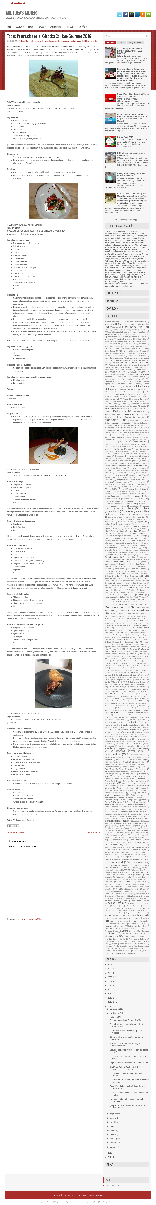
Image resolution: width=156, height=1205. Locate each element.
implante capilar (110, 647)
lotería (137, 680)
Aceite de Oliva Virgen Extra (135, 339)
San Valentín (136, 865)
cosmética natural (120, 496)
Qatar (107, 826)
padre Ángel (134, 767)
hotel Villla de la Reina (113, 639)
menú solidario (134, 713)
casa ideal (124, 447)
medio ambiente (111, 703)
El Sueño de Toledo (132, 543)
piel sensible (141, 783)
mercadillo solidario (131, 715)
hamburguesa (131, 623)
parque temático (122, 771)
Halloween (118, 623)
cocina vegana (110, 468)
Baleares (123, 404)
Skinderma (111, 879)
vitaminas (108, 946)
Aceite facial (109, 341)
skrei (119, 879)
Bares (127, 406)
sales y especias (110, 857)
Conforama (108, 480)
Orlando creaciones (139, 764)
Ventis (117, 931)
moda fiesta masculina (117, 727)
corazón (133, 487)
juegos (133, 663)
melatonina (122, 706)
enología (132, 555)
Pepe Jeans (117, 776)
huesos (146, 639)
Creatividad (128, 499)
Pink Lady (133, 790)
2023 (110, 977)
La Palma (132, 668)
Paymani (124, 774)
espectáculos (110, 564)
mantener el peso (111, 689)
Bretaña (136, 423)
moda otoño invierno (122, 732)
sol (116, 882)
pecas (133, 774)
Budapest (145, 423)
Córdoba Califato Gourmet (28, 41)
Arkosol (122, 389)
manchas (133, 687)
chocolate (129, 458)
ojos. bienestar (116, 764)
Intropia (143, 654)
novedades (112, 754)
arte (140, 392)
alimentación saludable (138, 362)
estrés (121, 566)
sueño (119, 886)
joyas (109, 663)
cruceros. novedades (125, 501)
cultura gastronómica (48, 41)
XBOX (138, 951)
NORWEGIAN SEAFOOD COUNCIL (130, 751)
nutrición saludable (136, 759)
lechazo (108, 675)
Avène (125, 399)
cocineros (122, 468)
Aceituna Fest (129, 344)
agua (130, 353)
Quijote (146, 826)
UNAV (143, 924)
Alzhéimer (108, 370)
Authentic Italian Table (138, 396)
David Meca (127, 519)
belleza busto (139, 412)
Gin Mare (142, 613)
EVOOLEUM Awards (112, 571)
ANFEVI (143, 372)
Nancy (146, 744)
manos (142, 687)
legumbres (125, 675)
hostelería (120, 632)
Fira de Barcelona (139, 585)
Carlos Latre (123, 442)
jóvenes (146, 661)
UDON (133, 924)
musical (138, 744)
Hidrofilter (112, 630)
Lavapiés (143, 672)
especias (143, 562)
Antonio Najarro (133, 379)
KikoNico (108, 665)
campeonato (117, 435)
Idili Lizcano (126, 642)
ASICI (107, 396)
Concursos (141, 477)
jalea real (108, 658)
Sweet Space (126, 889)
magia (133, 684)
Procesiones (120, 809)
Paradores (109, 771)
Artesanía (120, 394)
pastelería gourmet (111, 774)
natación (111, 746)
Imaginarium (128, 644)
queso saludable (125, 826)
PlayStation (109, 797)
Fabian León (144, 573)
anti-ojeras (122, 377)
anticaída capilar (138, 377)
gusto (131, 621)
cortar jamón (122, 491)
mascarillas (120, 694)
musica (119, 744)
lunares (136, 682)
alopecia (143, 365)
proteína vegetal (143, 818)
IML (144, 644)
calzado (119, 430)
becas (107, 412)
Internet (133, 654)
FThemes (49, 1202)
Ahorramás (121, 356)
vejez (134, 928)
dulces (142, 533)
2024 (110, 973)
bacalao (108, 404)
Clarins (121, 463)
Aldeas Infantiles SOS (125, 360)
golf (106, 616)
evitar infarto (119, 569)
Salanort (143, 854)
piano (120, 781)
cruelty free (142, 501)
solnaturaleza (141, 882)
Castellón (134, 447)
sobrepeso (108, 882)
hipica (128, 630)
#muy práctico (132, 330)
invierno (117, 656)
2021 (110, 985)
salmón (122, 857)
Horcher (143, 630)
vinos (107, 941)
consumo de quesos (122, 482)
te (131, 891)
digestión (108, 529)
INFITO (122, 649)
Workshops (129, 951)
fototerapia (119, 595)
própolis (143, 816)
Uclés (123, 924)
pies (140, 786)
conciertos (127, 477)
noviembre (115, 1013)
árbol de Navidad (135, 384)
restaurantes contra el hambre (135, 845)
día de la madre (139, 524)
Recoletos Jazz (134, 830)
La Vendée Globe (131, 670)
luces (115, 682)
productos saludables (131, 814)
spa (112, 884)
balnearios (135, 404)
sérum (130, 875)
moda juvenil (136, 730)
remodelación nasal (119, 840)
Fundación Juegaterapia (136, 599)
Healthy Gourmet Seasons (135, 625)
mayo (112, 1130)
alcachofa (142, 356)
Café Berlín (126, 428)
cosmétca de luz (111, 494)
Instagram (136, 651)
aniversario (121, 374)
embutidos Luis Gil (124, 545)
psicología (136, 821)
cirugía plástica (132, 461)
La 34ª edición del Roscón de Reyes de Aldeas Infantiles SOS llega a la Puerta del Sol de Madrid (132, 117)
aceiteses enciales (112, 344)
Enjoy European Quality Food (115, 555)
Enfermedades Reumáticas (117, 552)
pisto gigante (126, 793)
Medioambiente (128, 703)
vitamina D (141, 944)
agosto (113, 1118)
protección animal (111, 818)
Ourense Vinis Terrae (112, 767)
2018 (110, 998)
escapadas (119, 562)
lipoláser (136, 677)
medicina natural (121, 701)
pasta (144, 771)
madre (144, 682)
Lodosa (128, 680)
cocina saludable (137, 465)
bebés (143, 406)
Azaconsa (134, 401)
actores (146, 348)
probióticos (108, 809)
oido (106, 764)
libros (114, 677)
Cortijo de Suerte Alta (138, 491)
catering (118, 451)
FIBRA (146, 581)
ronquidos (125, 850)
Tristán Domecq (110, 918)
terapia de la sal (131, 898)
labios (144, 670)
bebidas (108, 408)
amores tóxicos (143, 370)
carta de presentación (138, 444)
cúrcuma (137, 514)
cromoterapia (109, 501)
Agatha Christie (119, 353)
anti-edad (134, 374)
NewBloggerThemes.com (108, 1202)
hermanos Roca (130, 628)
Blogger (136, 220)
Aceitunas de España (112, 346)
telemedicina (121, 896)
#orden (143, 330)
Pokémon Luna (111, 800)
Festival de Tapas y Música (131, 581)
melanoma (109, 706)
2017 (110, 1002)
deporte (140, 521)
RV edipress (132, 854)
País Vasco (109, 769)
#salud (107, 334)
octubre (113, 1017)
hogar (72, 25)
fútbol (120, 602)
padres (144, 767)
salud (43, 25)
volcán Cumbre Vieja (129, 946)
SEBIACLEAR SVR (120, 868)
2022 (110, 981)
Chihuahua (118, 458)
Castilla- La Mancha (122, 449)
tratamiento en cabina (115, 915)
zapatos (130, 953)
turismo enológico (117, 921)
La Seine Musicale (114, 670)
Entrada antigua (94, 832)
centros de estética (113, 454)
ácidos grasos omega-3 (124, 348)
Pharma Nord (110, 781)
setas (138, 875)
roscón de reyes (139, 850)
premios (118, 802)
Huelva (137, 639)
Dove (106, 533)
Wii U (144, 948)
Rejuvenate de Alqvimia (137, 837)
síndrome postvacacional (124, 877)
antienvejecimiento (112, 379)
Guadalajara (109, 621)
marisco (143, 691)
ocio (126, 762)
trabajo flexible (141, 910)
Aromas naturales (130, 392)
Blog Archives (135, 42)
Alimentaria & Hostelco (128, 365)
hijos (120, 630)
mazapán (143, 696)
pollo (135, 800)
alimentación (118, 363)
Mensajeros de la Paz (126, 708)
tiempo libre (114, 903)
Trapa (143, 913)
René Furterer (135, 840)
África (107, 353)
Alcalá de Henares (132, 358)
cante (129, 437)
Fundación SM (110, 602)
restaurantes (111, 844)
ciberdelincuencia (111, 461)
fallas (109, 576)
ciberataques (141, 458)
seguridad (134, 868)
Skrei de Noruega (130, 879)
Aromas (118, 392)
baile (115, 404)
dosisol (144, 531)
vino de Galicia (118, 939)
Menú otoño (127, 710)
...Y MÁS (84, 25)
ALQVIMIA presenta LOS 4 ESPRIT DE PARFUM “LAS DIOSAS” (129, 50)
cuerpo (107, 504)
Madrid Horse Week (120, 684)
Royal (138, 852)
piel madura (127, 783)
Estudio (130, 566)
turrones (113, 924)
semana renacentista (120, 872)
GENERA (120, 613)
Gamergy (131, 604)
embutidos (111, 545)
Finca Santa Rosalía (120, 585)
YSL (112, 953)
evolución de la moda (137, 569)
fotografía (108, 595)
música (128, 743)
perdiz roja (118, 778)
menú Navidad (113, 710)
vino (106, 939)
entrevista (131, 557)
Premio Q (108, 802)
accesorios (109, 339)
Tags (121, 42)
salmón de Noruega (131, 859)
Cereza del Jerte (130, 454)
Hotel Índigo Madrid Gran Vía (123, 637)
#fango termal (115, 327)
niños (107, 751)
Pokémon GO (141, 797)
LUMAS (128, 682)
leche (116, 675)
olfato (127, 764)
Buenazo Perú (113, 425)
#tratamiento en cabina (140, 334)
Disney (117, 529)
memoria (142, 706)
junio (112, 1126)
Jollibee (114, 661)
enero (113, 1147)
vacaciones (110, 926)
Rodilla (136, 847)
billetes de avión (132, 420)
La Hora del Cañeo (118, 668)
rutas (122, 854)
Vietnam (133, 936)
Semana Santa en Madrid (114, 875)
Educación (140, 536)
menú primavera (142, 710)
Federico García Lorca (131, 576)
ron (117, 850)
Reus (106, 847)
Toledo (129, 906)
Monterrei (143, 734)
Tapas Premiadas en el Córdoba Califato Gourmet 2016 (49, 36)
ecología (118, 536)
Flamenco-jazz (119, 590)
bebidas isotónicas (122, 408)
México (143, 720)
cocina (138, 463)
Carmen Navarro (138, 442)
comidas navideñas (124, 473)
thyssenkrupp (143, 901)
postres (143, 800)
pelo (106, 776)
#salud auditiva (121, 334)
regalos (133, 835)
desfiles (107, 524)
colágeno (143, 468)
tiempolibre (132, 903)
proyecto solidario (115, 821)
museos (110, 744)
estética (124, 564)
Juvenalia (143, 663)
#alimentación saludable (136, 322)
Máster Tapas (144, 694)
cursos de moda (115, 517)
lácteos (107, 672)
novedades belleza (138, 755)
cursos (146, 514)
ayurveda (125, 401)
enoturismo (144, 555)
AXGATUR (115, 401)
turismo (145, 918)
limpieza (125, 677)
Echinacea (108, 536)
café (117, 428)
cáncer (134, 435)
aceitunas (142, 344)
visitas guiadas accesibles (122, 944)
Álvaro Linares (140, 367)
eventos (108, 569)
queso (114, 826)
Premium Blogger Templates (87, 1202)
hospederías (109, 632)
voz (108, 948)
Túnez (136, 918)
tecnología (110, 896)
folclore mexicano (126, 592)
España (132, 562)
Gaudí (112, 613)
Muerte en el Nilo (118, 739)
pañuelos (131, 769)
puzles (144, 823)
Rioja (128, 847)
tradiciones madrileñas (113, 913)
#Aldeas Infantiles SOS (114, 322)
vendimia (143, 928)
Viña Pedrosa (137, 941)
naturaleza (131, 746)
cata (136, 449)
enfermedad (120, 550)
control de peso (127, 484)
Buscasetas (109, 428)
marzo (113, 1138)
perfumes (130, 778)
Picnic (128, 781)
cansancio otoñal (115, 437)
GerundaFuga (131, 613)
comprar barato (119, 475)
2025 (110, 969)
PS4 (128, 821)
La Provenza (144, 668)
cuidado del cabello (124, 503)
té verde (143, 891)
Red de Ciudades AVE (140, 833)
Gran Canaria (111, 618)
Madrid (107, 684)
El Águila (118, 543)
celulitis (143, 451)
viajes (111, 933)
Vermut (135, 931)
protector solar (126, 818)
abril (112, 1134)
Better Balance (124, 417)
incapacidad (123, 647)
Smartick (143, 879)
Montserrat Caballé (121, 736)
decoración (109, 522)
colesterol (108, 470)
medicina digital (132, 699)
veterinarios (145, 931)
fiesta (109, 583)
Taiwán (136, 889)
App (136, 381)
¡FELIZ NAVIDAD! (125, 137)
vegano (126, 928)
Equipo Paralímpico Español (123, 559)
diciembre (114, 1009)
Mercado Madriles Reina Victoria (126, 717)
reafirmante (136, 828)
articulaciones (133, 394)
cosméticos (136, 496)
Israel (126, 656)
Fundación (145, 597)
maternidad (123, 696)
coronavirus (133, 489)
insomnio (124, 651)
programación (132, 816)
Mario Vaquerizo (130, 691)
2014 (110, 1157)
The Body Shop (129, 901)
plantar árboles (140, 793)
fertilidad (116, 581)
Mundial (122, 741)
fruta (137, 597)
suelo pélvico (109, 886)
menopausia (109, 708)
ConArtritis (142, 475)
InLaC (114, 651)
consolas (108, 482)
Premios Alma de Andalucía (136, 802)
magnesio (142, 684)
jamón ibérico (128, 658)
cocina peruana (119, 465)
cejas (126, 451)
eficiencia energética (112, 540)
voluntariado (144, 946)
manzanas (124, 689)
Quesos (137, 826)
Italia (134, 656)
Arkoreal (113, 389)
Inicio (56, 832)
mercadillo (117, 715)
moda (32, 25)
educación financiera (112, 538)
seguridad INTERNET (122, 870)
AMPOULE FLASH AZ (116, 372)
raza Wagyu (125, 828)
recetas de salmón (116, 830)
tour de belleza (143, 908)
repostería (112, 842)
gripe (143, 618)
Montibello (108, 736)
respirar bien (126, 842)
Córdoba (142, 487)
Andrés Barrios (132, 372)
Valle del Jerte (141, 926)
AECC (144, 351)
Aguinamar (108, 356)
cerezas (143, 454)
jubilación (124, 663)
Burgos (143, 425)
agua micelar (141, 353)
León (135, 675)
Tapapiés (108, 891)
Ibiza (109, 642)
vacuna (121, 926)
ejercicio (135, 540)
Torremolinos (128, 908)
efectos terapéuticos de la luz (135, 538)
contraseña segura (111, 484)
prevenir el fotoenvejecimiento (134, 807)
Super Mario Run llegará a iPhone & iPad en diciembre (133, 95)
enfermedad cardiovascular (139, 550)
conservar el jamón (137, 480)
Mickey (123, 722)
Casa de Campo (111, 447)
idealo (117, 642)
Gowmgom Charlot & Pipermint (122, 616)
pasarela (135, 771)
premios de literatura (114, 804)
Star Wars (120, 884)
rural (144, 852)
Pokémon (129, 797)
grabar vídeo (141, 616)
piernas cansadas (127, 786)
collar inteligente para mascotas (127, 470)
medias (107, 699)
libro (106, 677)
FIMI (106, 585)
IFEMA (136, 642)
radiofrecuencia (112, 828)
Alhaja (107, 363)
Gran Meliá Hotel (129, 618)
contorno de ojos (139, 482)
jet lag (139, 658)
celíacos (134, 451)
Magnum (108, 687)
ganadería (142, 604)
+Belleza (125, 337)
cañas (137, 437)
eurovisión (141, 566)
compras (131, 475)
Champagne (119, 456)
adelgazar (111, 351)
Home (9, 26)
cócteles (133, 468)
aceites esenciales (125, 341)
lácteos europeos (121, 672)
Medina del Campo (138, 701)
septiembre (115, 1114)
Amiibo (130, 370)
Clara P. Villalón (110, 463)
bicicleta (141, 417)
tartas (125, 891)
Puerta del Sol (119, 823)
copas (115, 487)
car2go (143, 440)
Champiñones (132, 456)
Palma (121, 769)
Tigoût (115, 906)
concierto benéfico (112, 477)
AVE (117, 399)
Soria (106, 884)
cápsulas (135, 440)
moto (144, 736)
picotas (107, 783)
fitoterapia (108, 588)
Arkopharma (142, 386)
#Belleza (109, 324)
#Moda (107, 330)
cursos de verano (133, 517)
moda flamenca (135, 727)
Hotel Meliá (142, 637)
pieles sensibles (110, 786)
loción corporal (117, 680)
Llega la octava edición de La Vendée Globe (129, 1063)
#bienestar (143, 324)
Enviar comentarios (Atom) (31, 919)
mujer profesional (142, 739)
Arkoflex (128, 386)
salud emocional (139, 863)
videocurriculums (139, 933)
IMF (137, 644)
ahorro (131, 356)
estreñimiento (109, 566)
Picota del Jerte (140, 781)
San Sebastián (123, 865)
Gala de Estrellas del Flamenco (137, 602)
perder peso (131, 776)
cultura (129, 508)
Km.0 (126, 665)
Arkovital (108, 392)
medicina (118, 699)
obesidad (118, 762)
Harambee (118, 625)
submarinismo (132, 884)
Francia (141, 595)
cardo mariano (110, 442)
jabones (143, 656)
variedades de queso (112, 928)
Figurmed (142, 583)
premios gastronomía (136, 804)
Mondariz (126, 734)
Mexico (133, 720)
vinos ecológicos (121, 941)
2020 (110, 989)
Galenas (111, 604)
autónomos (108, 399)
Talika (144, 889)
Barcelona (118, 406)
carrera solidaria (121, 444)
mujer (129, 739)
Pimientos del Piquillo (126, 788)
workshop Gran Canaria (113, 951)
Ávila (144, 399)
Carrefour (108, 444)
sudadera (143, 884)
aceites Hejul (141, 341)
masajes (108, 694)
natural (120, 746)
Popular (110, 42)
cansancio (145, 435)
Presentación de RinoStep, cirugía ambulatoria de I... (125, 1044)
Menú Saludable (115, 712)
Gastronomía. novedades (135, 610)
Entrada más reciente (16, 832)
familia (116, 576)
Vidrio (126, 936)
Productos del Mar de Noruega (133, 811)
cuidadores (134, 506)
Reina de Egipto (119, 837)
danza (117, 519)
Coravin (124, 487)
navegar (143, 746)
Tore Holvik (117, 908)
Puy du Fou (133, 823)
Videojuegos (111, 936)
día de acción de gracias (122, 524)
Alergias (142, 360)
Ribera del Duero (117, 847)
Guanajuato (121, 621)
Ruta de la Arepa (111, 854)
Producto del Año (111, 811)
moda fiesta (144, 725)
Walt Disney (134, 948)
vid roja (126, 933)
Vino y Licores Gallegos (137, 939)
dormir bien (133, 531)
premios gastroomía (112, 807)
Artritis (144, 394)
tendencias (133, 896)
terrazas (143, 898)
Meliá (133, 706)
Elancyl (146, 543)
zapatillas (120, 953)
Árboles (146, 384)
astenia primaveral (119, 396)
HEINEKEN (109, 628)
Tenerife (119, 898)
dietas (143, 526)
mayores (133, 696)
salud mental (110, 865)
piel (114, 783)
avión (106, 401)
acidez (139, 346)
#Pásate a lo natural (113, 332)
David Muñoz (141, 519)
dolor (106, 531)
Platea (133, 795)
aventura (135, 399)
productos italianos (112, 814)
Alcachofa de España (113, 358)
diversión (143, 529)
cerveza (108, 456)
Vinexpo (143, 936)
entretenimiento (115, 557)
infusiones (133, 649)
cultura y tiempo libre (137, 511)
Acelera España (128, 346)
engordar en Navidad (138, 552)
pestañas (141, 778)
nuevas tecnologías (132, 757)
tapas (79, 41)
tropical (121, 918)
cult (118, 509)
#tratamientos (113, 337)
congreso (121, 480)
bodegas (111, 423)
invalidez (108, 656)
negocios (122, 749)
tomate (138, 906)
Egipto (125, 540)
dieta (135, 526)
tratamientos (137, 915)
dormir (122, 531)
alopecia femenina (111, 367)
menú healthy (143, 708)
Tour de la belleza (115, 910)
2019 (110, 994)
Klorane (117, 665)
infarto (114, 649)
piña (106, 793)
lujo (121, 682)
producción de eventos (137, 809)
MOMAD (116, 734)
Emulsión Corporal (130, 548)
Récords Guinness (122, 833)
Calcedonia (137, 428)
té (136, 891)
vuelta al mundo (120, 948)
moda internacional (120, 730)
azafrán (143, 401)
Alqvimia (126, 367)
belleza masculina (112, 414)
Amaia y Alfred (120, 370)
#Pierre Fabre (141, 332)
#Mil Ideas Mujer (134, 326)
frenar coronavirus (112, 597)
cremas (140, 498)
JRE (115, 663)
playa (143, 795)
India (106, 649)
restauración (140, 842)
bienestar (111, 419)
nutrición (119, 759)
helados (119, 628)
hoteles (127, 639)
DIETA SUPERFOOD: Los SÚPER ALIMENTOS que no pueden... (125, 1068)
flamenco (130, 587)
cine (121, 461)
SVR (116, 889)
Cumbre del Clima (116, 514)
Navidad (109, 748)
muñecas (131, 741)
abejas (134, 337)
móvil (106, 739)
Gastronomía (57, 25)
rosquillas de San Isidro (125, 852)
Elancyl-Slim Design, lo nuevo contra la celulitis (131, 174)
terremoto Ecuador (112, 901)
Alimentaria (113, 365)
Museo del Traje (143, 741)
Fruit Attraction (127, 597)
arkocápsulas (114, 386)
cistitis (144, 461)
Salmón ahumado (134, 857)
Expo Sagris (109, 573)
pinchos (124, 790)
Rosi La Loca (109, 852)
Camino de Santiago (121, 432)
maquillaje (136, 689)
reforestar (124, 835)
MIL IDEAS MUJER (21, 12)
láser (133, 672)
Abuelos (143, 337)
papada (142, 769)
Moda (134, 722)
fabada (134, 573)
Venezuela (108, 931)
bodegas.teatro (124, 423)
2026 (110, 965)
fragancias (130, 595)
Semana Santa (138, 872)
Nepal (132, 749)
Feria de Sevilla (123, 578)
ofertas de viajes (139, 762)
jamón (117, 658)
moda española (129, 725)
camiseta (135, 432)
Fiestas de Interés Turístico (126, 583)
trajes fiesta (131, 913)
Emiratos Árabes (140, 545)
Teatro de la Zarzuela (112, 894)
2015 (110, 1153)
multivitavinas (112, 741)
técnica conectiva (143, 894)
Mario (117, 691)
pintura (143, 790)
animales (108, 374)
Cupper (128, 514)
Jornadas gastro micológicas (130, 661)
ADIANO (122, 351)
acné (138, 348)
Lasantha (71, 1202)
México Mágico (110, 722)
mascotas (132, 694)
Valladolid (129, 926)
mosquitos (135, 736)
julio (112, 1122)
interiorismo (122, 654)
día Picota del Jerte (112, 526)
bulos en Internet (129, 425)
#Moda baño (118, 330)
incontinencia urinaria (138, 647)
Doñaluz (114, 531)
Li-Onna (143, 675)
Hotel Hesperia (118, 635)
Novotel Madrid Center (113, 757)
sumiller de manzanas (134, 886)
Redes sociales (112, 835)
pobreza (120, 797)
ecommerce (128, 536)
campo (126, 435)
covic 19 (116, 499)
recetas (73, 41)
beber (135, 406)
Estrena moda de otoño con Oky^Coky (126, 1020)
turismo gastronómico (139, 921)
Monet (134, 734)
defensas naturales (125, 522)
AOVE (128, 381)
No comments (91, 41)
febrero (113, 1143)
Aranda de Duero (118, 384)
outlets (124, 767)
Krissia (134, 665)
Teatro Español (128, 894)
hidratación (144, 628)
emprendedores (111, 548)
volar (117, 946)
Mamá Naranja (120, 687)
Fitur (119, 587)
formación (141, 592)
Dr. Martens (131, 533)
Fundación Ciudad (115, 599)
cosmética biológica (129, 494)
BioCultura (145, 420)
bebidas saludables (139, 408)
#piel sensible (129, 332)
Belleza (21, 25)
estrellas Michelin (139, 564)
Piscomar (114, 793)
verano (125, 931)
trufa (128, 918)
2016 (110, 1006)
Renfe (147, 840)
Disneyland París (130, 529)
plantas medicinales (114, 795)
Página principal (18, 3)
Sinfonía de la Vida (142, 877)
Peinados (142, 774)
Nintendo (141, 748)
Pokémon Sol (125, 800)
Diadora (126, 526)
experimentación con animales (135, 571)
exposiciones (122, 573)
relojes (107, 840)
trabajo (129, 910)
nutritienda (108, 762)
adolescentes (133, 351)
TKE (122, 906)
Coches (130, 463)
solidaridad (127, 882)
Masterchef (111, 696)
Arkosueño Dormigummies (137, 389)
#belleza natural (127, 324)
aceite (119, 339)
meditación (142, 703)
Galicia (120, 604)
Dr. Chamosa (118, 533)
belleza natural (131, 414)
